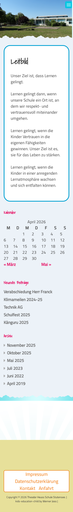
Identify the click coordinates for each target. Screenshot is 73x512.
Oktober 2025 (19, 353)
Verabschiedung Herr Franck (28, 292)
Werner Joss (50, 501)
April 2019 (16, 383)
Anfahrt (46, 488)
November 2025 (21, 345)
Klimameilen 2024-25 (23, 299)
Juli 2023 (15, 368)
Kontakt (27, 488)
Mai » (46, 264)
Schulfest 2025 (17, 315)
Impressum (37, 474)
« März (10, 264)
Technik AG (13, 307)
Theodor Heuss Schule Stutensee (46, 497)
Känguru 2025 (16, 322)
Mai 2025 (15, 360)
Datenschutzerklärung (36, 481)
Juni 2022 (15, 376)
